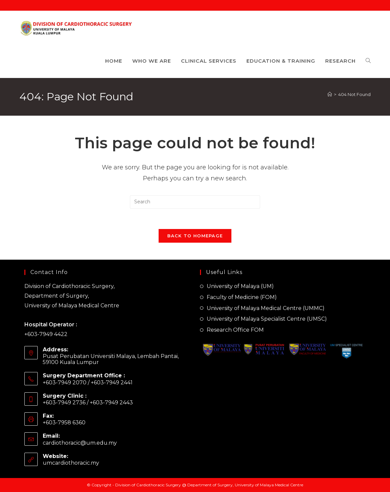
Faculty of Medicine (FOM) (242, 297)
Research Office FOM (235, 330)
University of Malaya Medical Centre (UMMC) (266, 308)
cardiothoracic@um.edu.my (80, 443)
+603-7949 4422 (45, 334)
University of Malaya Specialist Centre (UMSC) (267, 319)
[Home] (330, 94)
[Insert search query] (195, 202)
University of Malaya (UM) (240, 286)
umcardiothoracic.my (71, 463)
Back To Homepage (195, 235)
